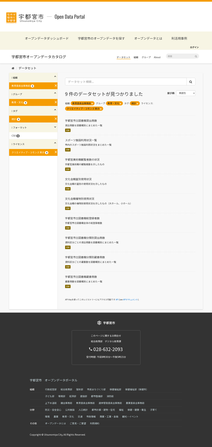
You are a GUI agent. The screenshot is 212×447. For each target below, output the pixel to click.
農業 (56, 416)
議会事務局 (66, 403)
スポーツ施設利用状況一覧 (81, 140)
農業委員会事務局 (135, 403)
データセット (124, 57)
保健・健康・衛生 (137, 409)
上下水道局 (51, 403)
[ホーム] (13, 68)
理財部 (79, 389)
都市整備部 (97, 396)
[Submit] (196, 56)
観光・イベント (130, 416)
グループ (146, 57)
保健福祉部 (115, 389)
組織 (136, 57)
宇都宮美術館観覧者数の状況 (82, 159)
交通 (80, 416)
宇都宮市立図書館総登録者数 (82, 218)
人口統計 (83, 409)
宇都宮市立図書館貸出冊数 (81, 120)
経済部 (72, 396)
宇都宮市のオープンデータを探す (101, 38)
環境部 (61, 396)
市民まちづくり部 (96, 389)
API (117, 299)
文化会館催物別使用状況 (79, 199)
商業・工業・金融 (109, 416)
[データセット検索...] (126, 81)
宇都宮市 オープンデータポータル (53, 380)
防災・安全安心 (53, 409)
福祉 (121, 409)
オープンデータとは (148, 38)
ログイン (194, 47)
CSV (68, 130)
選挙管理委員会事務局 (110, 403)
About (157, 57)
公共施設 (70, 409)
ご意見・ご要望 (78, 423)
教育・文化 (68, 416)
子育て (153, 409)
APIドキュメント (130, 299)
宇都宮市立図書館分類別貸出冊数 (85, 238)
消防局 (110, 396)
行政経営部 (51, 389)
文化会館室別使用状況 (78, 179)
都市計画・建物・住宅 (103, 409)
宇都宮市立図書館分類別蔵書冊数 (85, 257)
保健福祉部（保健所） (136, 389)
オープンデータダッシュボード (47, 38)
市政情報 (91, 416)
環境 (47, 416)
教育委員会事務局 (85, 403)
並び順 (170, 93)
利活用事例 (179, 38)
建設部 (83, 396)
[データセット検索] (182, 56)
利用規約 (94, 423)
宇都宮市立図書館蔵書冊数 (81, 277)
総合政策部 (66, 389)
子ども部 (49, 396)
